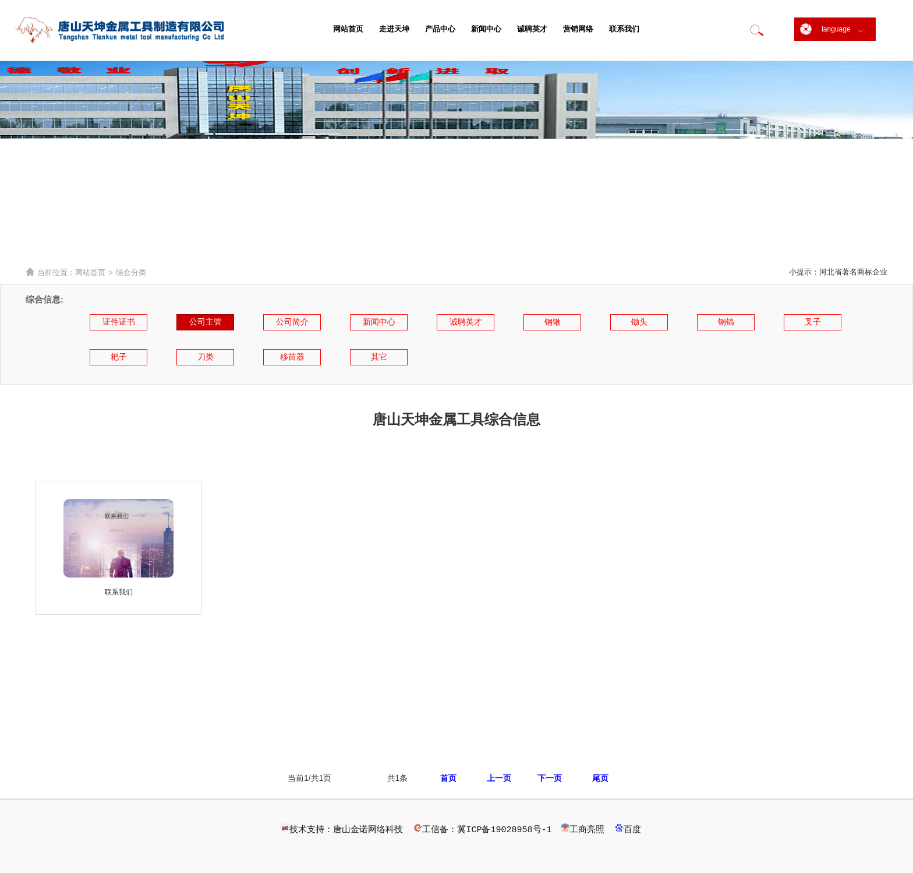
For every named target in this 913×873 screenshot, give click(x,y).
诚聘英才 (532, 28)
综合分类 (131, 272)
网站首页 (348, 28)
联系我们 (624, 28)
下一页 (549, 778)
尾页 (600, 778)
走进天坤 (394, 28)
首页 (448, 778)
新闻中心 (486, 28)
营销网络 (578, 28)
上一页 (499, 778)
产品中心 (440, 28)
